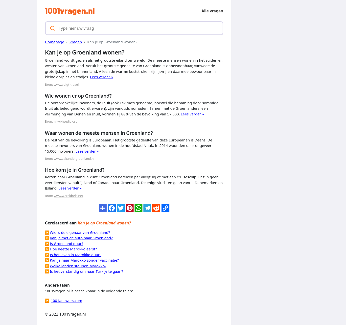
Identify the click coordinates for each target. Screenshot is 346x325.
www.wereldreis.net (68, 195)
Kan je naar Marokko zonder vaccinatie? (84, 260)
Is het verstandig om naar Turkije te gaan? (86, 271)
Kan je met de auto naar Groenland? (81, 237)
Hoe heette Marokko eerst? (73, 248)
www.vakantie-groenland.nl (74, 158)
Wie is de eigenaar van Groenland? (80, 232)
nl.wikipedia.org (65, 121)
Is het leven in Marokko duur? (75, 254)
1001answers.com (66, 300)
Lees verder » (101, 76)
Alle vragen (212, 11)
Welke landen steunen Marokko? (78, 265)
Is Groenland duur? (66, 243)
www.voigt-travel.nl (68, 84)
